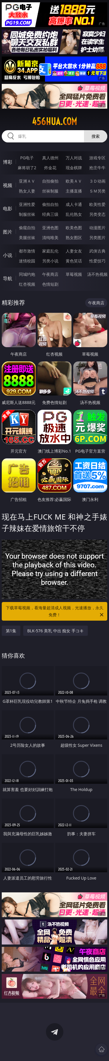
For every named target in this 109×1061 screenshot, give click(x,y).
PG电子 (27, 157)
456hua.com (54, 121)
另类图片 (97, 237)
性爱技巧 (97, 261)
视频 (7, 185)
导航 (7, 278)
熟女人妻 (27, 191)
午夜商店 (50, 274)
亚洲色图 (50, 227)
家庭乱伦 (50, 251)
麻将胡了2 (27, 167)
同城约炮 (27, 274)
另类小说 (50, 261)
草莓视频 (74, 274)
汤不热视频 (97, 274)
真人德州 (50, 157)
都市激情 (27, 251)
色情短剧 (50, 284)
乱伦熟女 (74, 214)
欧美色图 (74, 227)
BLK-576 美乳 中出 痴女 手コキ (55, 630)
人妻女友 (74, 251)
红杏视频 (27, 284)
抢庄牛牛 (97, 167)
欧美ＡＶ (74, 181)
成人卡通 (74, 204)
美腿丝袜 (27, 237)
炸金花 (50, 167)
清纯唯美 (50, 237)
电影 (7, 208)
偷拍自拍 (50, 204)
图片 (7, 232)
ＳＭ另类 (97, 191)
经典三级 (50, 214)
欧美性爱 (97, 204)
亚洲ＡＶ (27, 181)
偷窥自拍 (27, 227)
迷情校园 (27, 261)
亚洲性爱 (27, 204)
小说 (7, 255)
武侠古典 (97, 251)
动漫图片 (97, 227)
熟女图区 (74, 237)
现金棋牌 (74, 167)
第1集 (11, 630)
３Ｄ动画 (97, 181)
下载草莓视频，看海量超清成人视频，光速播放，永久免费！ (55, 611)
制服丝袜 (27, 214)
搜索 (96, 136)
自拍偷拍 (50, 181)
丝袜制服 (50, 191)
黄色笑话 (74, 261)
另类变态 (97, 214)
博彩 (7, 162)
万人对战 (74, 157)
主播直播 (74, 191)
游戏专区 (97, 157)
